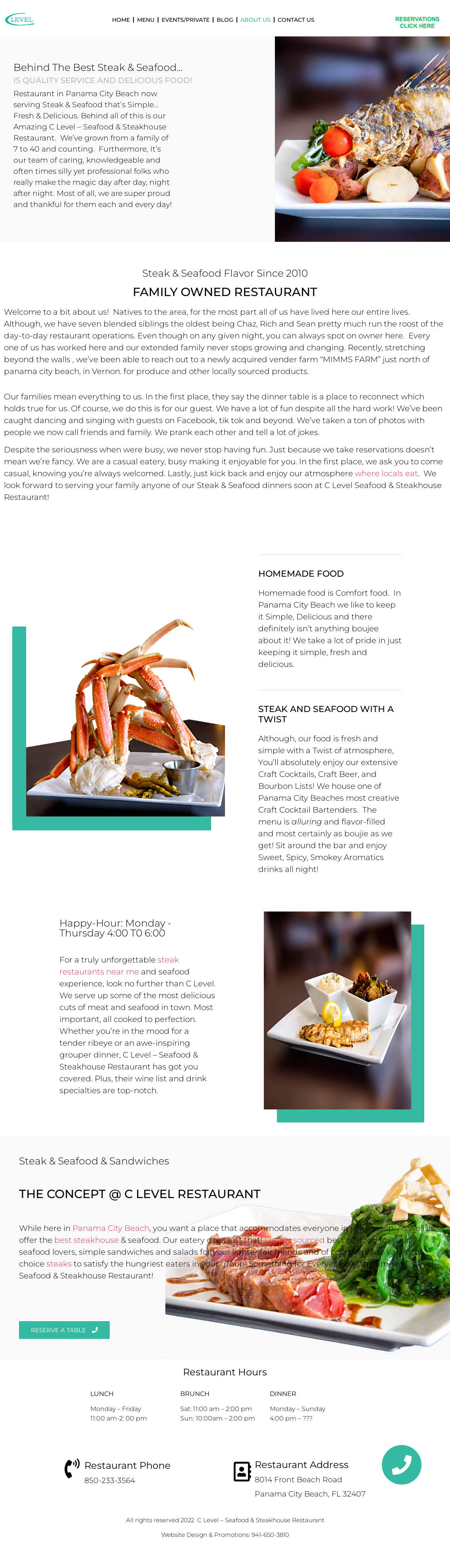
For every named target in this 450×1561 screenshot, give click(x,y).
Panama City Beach (110, 1228)
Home (121, 19)
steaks (59, 1264)
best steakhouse (86, 1240)
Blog (225, 19)
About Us (255, 19)
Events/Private (186, 19)
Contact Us (296, 19)
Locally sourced (294, 1240)
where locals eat (386, 473)
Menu (145, 19)
